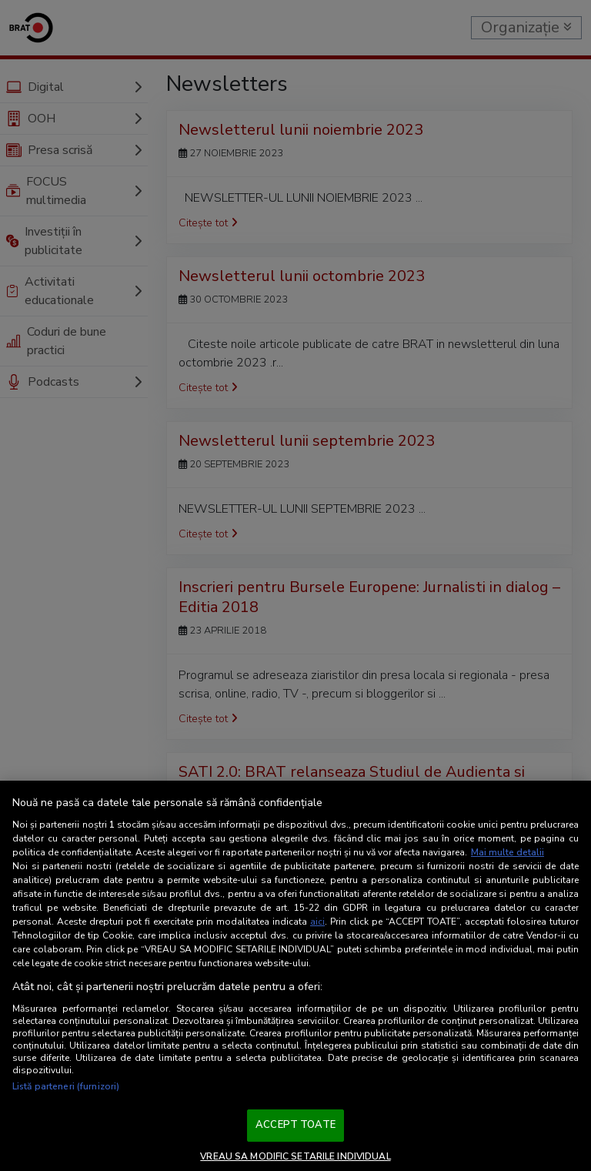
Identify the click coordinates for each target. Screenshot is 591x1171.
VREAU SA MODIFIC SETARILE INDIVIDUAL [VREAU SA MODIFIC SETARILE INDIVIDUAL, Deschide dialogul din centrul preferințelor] (295, 1156)
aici (317, 921)
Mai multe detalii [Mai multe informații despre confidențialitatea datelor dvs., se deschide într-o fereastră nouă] (507, 852)
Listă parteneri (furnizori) (65, 1086)
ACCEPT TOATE (295, 1125)
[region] (295, 976)
